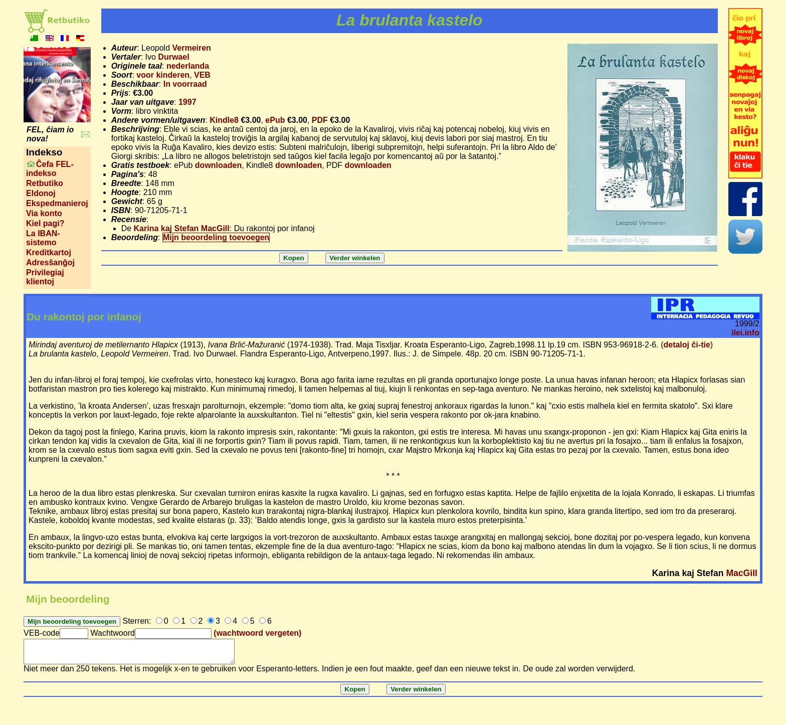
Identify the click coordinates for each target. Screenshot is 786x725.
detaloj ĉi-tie (686, 344)
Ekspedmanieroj (57, 203)
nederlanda (187, 66)
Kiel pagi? (45, 223)
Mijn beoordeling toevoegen (216, 237)
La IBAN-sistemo (43, 238)
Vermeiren (191, 48)
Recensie (128, 219)
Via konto (44, 213)
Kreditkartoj (48, 252)
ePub (275, 120)
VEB (202, 75)
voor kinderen (162, 75)
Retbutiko (44, 183)
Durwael (173, 57)
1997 (187, 102)
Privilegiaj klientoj (45, 277)
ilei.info (745, 332)
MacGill (741, 573)
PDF (320, 120)
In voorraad (185, 84)
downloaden (218, 165)
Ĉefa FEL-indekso (50, 168)
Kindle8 (224, 120)
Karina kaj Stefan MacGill (182, 228)
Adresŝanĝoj (50, 262)
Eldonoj (41, 193)
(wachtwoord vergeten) (257, 633)
